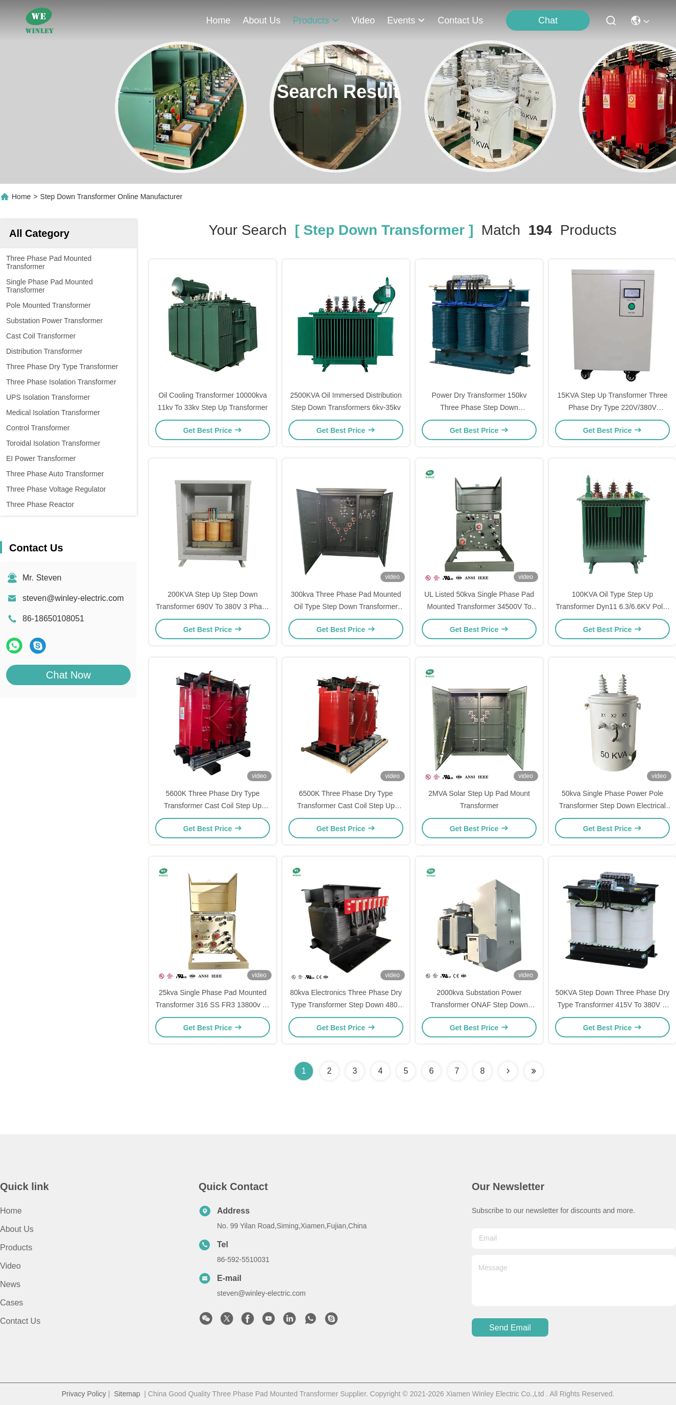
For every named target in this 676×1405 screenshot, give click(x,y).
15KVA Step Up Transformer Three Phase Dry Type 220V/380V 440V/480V (613, 407)
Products (16, 1247)
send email (510, 1327)
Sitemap (127, 1394)
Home (218, 20)
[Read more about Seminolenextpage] (508, 1071)
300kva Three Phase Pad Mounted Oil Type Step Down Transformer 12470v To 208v (346, 606)
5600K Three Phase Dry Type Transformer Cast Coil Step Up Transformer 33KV (212, 805)
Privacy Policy (84, 1394)
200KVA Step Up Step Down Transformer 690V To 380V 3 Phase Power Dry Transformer (213, 606)
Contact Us (20, 1321)
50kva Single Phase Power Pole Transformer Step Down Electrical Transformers (612, 805)
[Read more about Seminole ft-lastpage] (533, 1071)
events (406, 20)
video (363, 20)
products (316, 20)
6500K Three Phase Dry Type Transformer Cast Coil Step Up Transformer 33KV (346, 805)
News (10, 1284)
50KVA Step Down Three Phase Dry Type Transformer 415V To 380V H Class (613, 1004)
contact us (460, 20)
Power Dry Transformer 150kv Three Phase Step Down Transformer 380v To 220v (479, 407)
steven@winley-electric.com (73, 598)
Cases (11, 1302)
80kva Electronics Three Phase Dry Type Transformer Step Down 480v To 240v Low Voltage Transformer (346, 1004)
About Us (17, 1229)
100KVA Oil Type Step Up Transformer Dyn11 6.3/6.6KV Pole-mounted (612, 606)
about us (261, 20)
